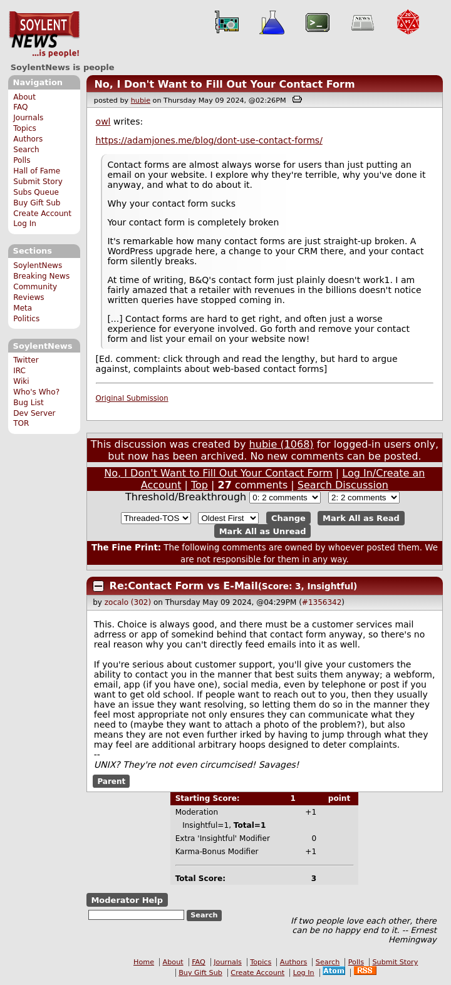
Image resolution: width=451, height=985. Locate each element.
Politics (26, 318)
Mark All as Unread (262, 530)
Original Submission (132, 398)
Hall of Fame (36, 171)
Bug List (28, 402)
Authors (28, 139)
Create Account (42, 213)
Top (199, 485)
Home (143, 962)
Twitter (25, 360)
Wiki (21, 381)
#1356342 (322, 602)
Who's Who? (36, 392)
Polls (21, 160)
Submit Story (38, 181)
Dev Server (34, 413)
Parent (111, 780)
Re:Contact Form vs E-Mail (184, 586)
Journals (28, 117)
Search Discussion (343, 485)
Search (26, 149)
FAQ (20, 107)
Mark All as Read (361, 518)
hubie (140, 100)
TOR (21, 423)
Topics (24, 128)
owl (103, 121)
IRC (19, 370)
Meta (22, 308)
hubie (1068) (281, 444)
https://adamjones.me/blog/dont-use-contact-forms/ (209, 140)
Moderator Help (127, 899)
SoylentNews (44, 34)
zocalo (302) (128, 602)
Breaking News (41, 276)
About (24, 97)
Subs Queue (36, 192)
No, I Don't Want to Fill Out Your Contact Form (224, 84)
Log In (24, 223)
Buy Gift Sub (36, 203)
